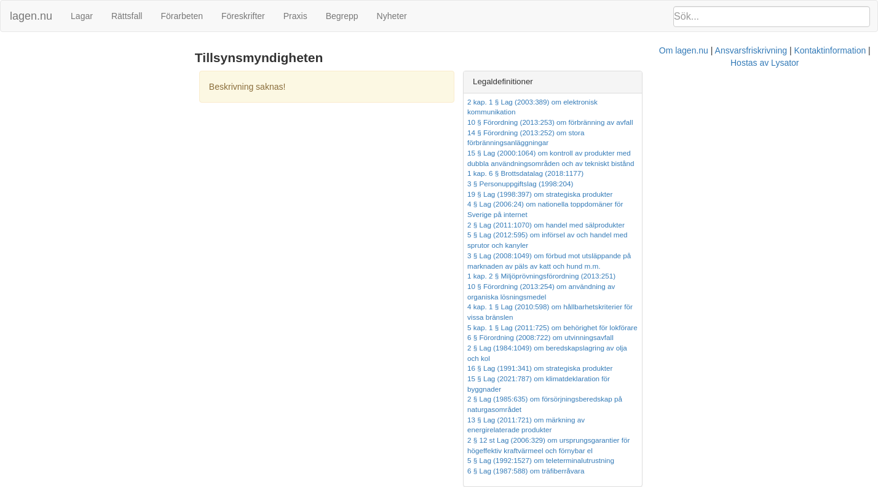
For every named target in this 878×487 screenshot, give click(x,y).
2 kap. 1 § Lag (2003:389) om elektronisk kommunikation (702, 102)
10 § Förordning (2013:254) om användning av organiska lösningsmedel (726, 245)
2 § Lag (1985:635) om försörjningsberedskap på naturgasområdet (717, 317)
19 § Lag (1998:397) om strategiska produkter (684, 173)
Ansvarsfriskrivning (500, 403)
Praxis (295, 16)
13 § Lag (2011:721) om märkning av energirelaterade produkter (714, 327)
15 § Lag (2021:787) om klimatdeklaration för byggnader (701, 307)
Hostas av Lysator (656, 403)
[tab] (738, 82)
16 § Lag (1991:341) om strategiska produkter (684, 297)
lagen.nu (31, 16)
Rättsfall (127, 16)
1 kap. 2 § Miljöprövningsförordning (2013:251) (686, 235)
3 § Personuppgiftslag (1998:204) (665, 163)
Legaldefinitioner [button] (647, 81)
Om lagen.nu (432, 403)
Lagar (82, 16)
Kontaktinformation (579, 403)
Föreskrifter (243, 16)
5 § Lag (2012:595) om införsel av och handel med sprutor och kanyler (723, 204)
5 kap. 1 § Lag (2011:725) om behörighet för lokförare (697, 266)
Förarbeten (181, 16)
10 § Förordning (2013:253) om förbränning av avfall (695, 112)
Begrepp (342, 16)
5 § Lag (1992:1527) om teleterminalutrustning (685, 358)
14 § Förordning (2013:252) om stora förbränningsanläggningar (712, 122)
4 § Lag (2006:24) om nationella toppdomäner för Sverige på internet (720, 184)
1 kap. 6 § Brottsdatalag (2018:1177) (670, 153)
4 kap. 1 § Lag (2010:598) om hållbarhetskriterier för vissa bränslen (718, 255)
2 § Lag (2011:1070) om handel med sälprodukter (690, 194)
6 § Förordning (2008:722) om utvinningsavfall (685, 276)
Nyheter (392, 16)
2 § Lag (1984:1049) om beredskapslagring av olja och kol (704, 286)
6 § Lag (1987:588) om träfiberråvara (670, 368)
